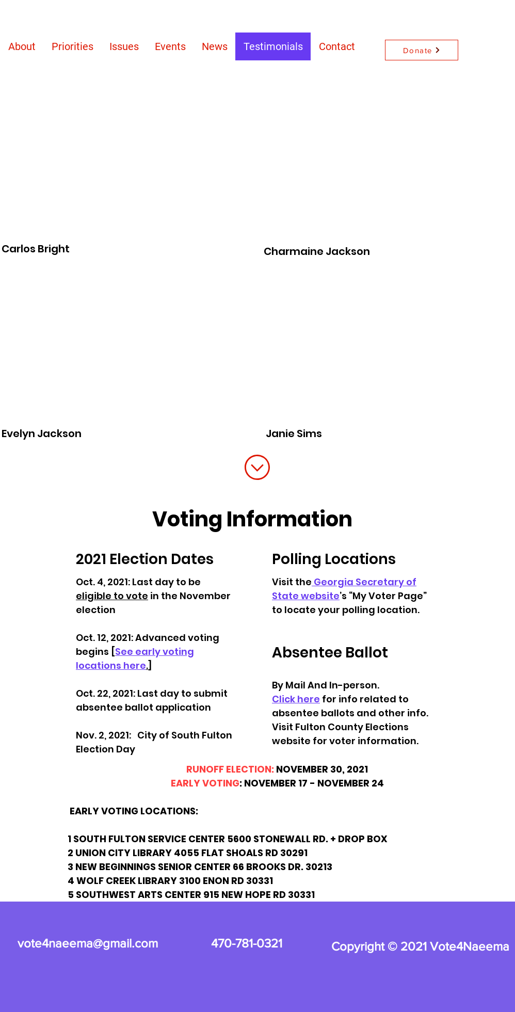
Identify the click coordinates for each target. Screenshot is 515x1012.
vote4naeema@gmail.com (88, 943)
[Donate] (421, 50)
